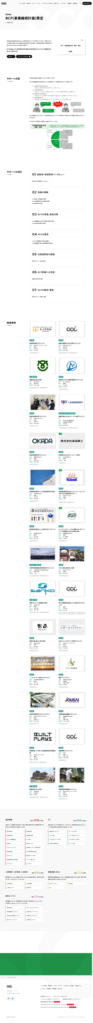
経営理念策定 (29, 831)
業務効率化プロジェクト (54, 831)
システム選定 (52, 835)
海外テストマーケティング (12, 919)
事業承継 (71, 883)
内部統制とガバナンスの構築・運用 (33, 847)
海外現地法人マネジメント (31, 915)
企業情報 (69, 3)
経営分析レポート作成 (30, 855)
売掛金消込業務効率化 (54, 843)
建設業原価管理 (29, 835)
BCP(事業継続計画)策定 (31, 851)
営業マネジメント (29, 843)
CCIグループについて (11, 1017)
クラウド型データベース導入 (55, 839)
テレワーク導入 (72, 843)
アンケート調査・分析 (30, 859)
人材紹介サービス (10, 887)
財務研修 (9, 843)
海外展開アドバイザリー (31, 919)
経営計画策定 (9, 831)
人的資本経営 (9, 883)
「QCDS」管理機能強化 (11, 839)
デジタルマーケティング (11, 847)
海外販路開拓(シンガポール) (12, 911)
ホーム (4, 977)
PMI (50, 887)
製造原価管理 (9, 835)
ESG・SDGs (28, 863)
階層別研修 (28, 887)
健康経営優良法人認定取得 (12, 859)
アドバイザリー (10, 863)
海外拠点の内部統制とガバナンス (13, 915)
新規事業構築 (9, 851)
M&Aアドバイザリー (53, 883)
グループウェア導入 (73, 831)
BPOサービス (9, 855)
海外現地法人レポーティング (32, 911)
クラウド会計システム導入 (74, 839)
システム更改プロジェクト (74, 835)
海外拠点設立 (9, 907)
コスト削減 (28, 839)
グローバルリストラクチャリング (32, 907)
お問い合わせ (87, 3)
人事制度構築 (29, 883)
